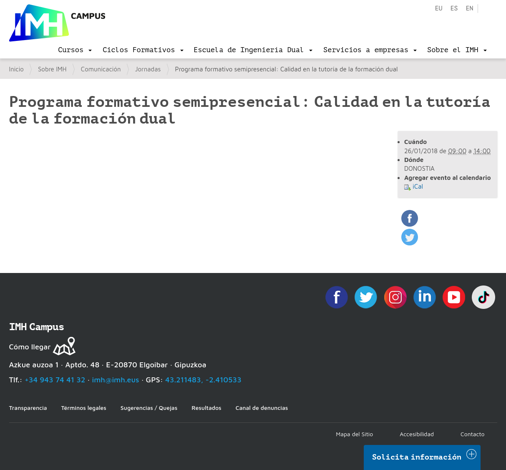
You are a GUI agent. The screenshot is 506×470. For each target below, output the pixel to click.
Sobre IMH (52, 69)
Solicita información (416, 457)
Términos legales (83, 407)
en (469, 8)
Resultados (206, 407)
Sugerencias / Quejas (149, 407)
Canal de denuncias (262, 407)
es (454, 8)
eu (438, 8)
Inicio (16, 69)
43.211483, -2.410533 (203, 379)
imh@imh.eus (115, 379)
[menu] (75, 50)
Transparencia (28, 407)
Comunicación (101, 69)
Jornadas (148, 69)
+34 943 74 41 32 (55, 379)
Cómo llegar (30, 346)
